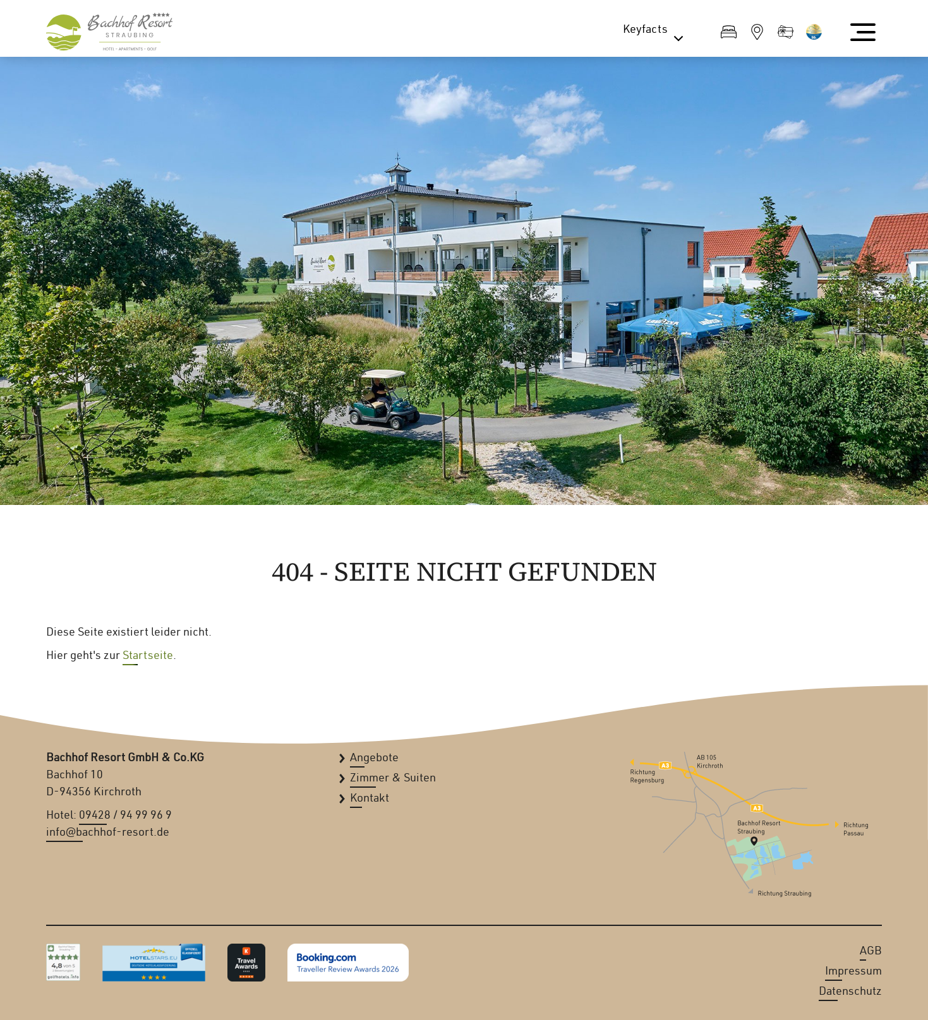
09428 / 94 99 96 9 (125, 816)
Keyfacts (656, 33)
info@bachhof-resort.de (107, 833)
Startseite (148, 656)
